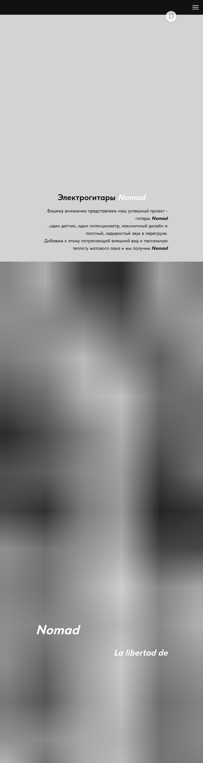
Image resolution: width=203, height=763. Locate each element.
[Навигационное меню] (195, 7)
